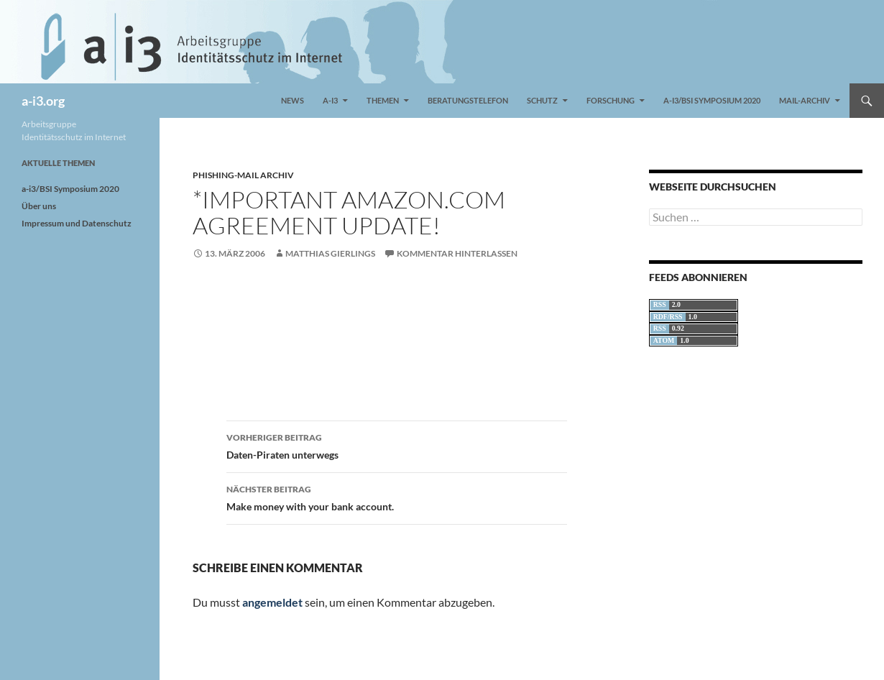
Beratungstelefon (468, 100)
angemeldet (272, 602)
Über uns (39, 206)
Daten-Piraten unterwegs (396, 445)
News (292, 100)
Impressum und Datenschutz (77, 223)
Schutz (542, 100)
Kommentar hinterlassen (457, 253)
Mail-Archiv (804, 100)
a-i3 (330, 100)
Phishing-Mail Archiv (243, 175)
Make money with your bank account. (396, 497)
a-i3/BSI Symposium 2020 (711, 100)
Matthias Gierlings (330, 253)
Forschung (610, 100)
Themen (383, 100)
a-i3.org (43, 101)
